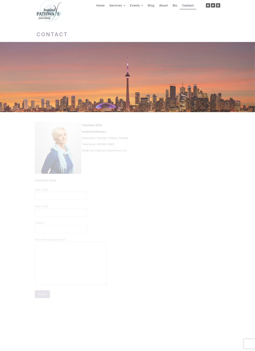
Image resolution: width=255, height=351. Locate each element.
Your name (61, 192)
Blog (151, 5)
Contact (188, 5)
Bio (175, 5)
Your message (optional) (71, 263)
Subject (61, 226)
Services (117, 5)
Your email (61, 209)
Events (136, 5)
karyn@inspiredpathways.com (108, 150)
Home (100, 5)
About (163, 5)
